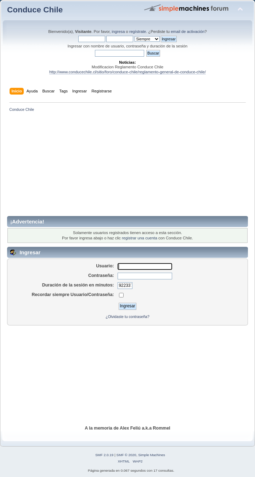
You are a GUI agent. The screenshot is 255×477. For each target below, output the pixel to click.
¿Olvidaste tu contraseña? (127, 316)
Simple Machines (151, 455)
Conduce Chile (35, 9)
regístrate (137, 31)
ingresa (118, 31)
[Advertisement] (131, 166)
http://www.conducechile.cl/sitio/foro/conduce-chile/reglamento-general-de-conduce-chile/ (127, 72)
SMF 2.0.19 (104, 455)
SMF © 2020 (126, 455)
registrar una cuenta (139, 238)
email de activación (187, 31)
